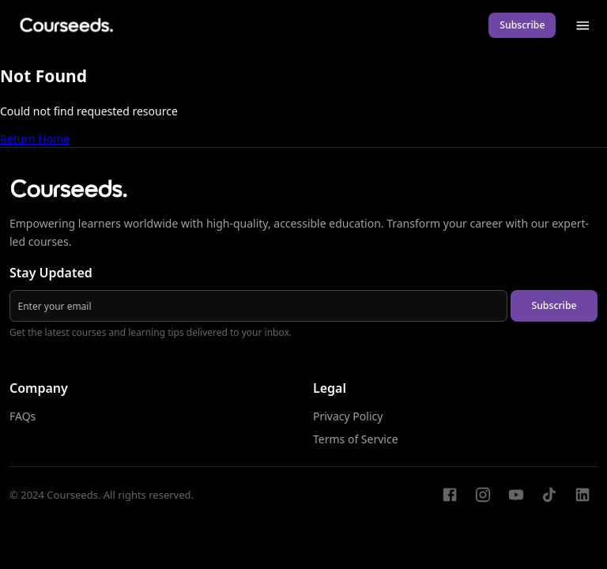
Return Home (35, 138)
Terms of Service (355, 439)
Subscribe (522, 25)
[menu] (583, 25)
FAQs (22, 416)
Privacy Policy (348, 416)
